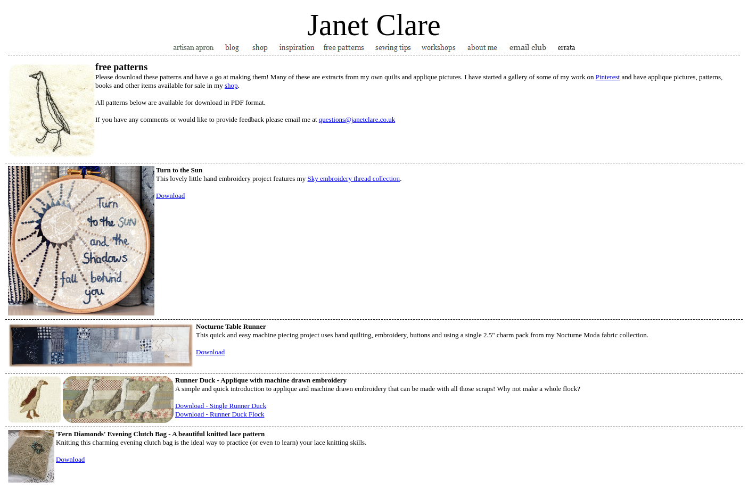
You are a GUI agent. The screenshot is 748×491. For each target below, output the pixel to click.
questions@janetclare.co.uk (357, 119)
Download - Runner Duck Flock (220, 414)
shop (231, 85)
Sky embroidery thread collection (353, 178)
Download (170, 195)
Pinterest (608, 77)
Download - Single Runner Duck (220, 406)
